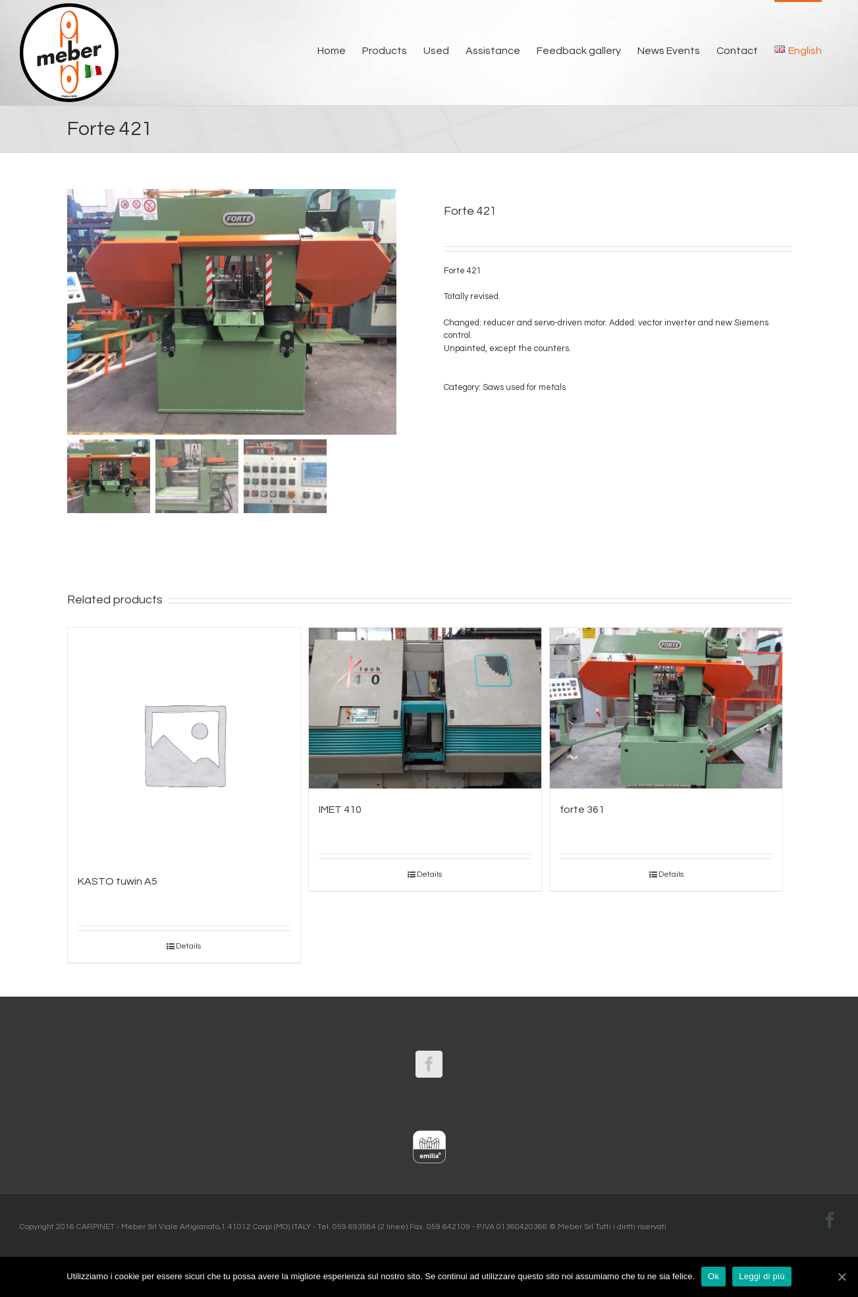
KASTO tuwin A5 (117, 881)
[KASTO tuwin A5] (184, 744)
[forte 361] (666, 708)
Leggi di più (762, 1276)
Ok (713, 1276)
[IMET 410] (425, 708)
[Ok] (841, 1276)
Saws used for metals (524, 387)
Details (188, 946)
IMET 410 (340, 809)
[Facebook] (429, 1064)
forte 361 (582, 809)
